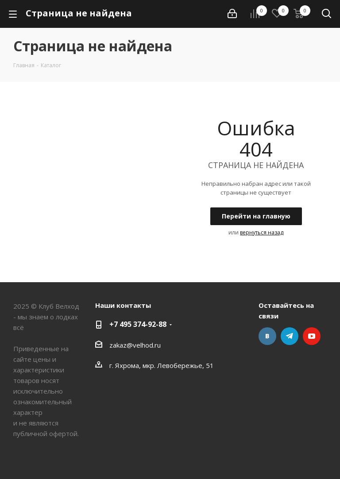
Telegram (289, 336)
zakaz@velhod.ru (135, 345)
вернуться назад (261, 232)
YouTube (312, 336)
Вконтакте (267, 336)
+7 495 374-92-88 (137, 324)
